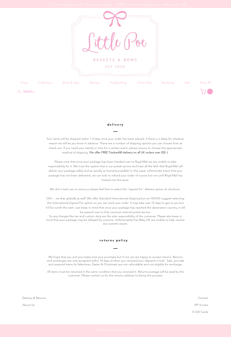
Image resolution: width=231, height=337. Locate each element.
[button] (45, 82)
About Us (28, 305)
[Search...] (46, 91)
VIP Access (201, 305)
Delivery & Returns (34, 298)
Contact (203, 298)
